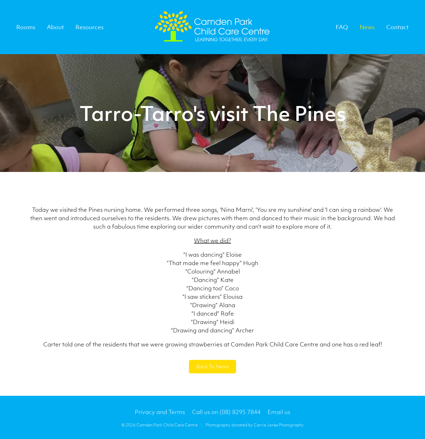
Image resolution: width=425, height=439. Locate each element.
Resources (90, 27)
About (55, 27)
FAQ (342, 27)
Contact (397, 27)
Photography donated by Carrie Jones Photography (254, 424)
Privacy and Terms (160, 412)
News (367, 27)
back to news (212, 366)
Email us (279, 412)
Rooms (25, 27)
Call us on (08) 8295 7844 (226, 412)
